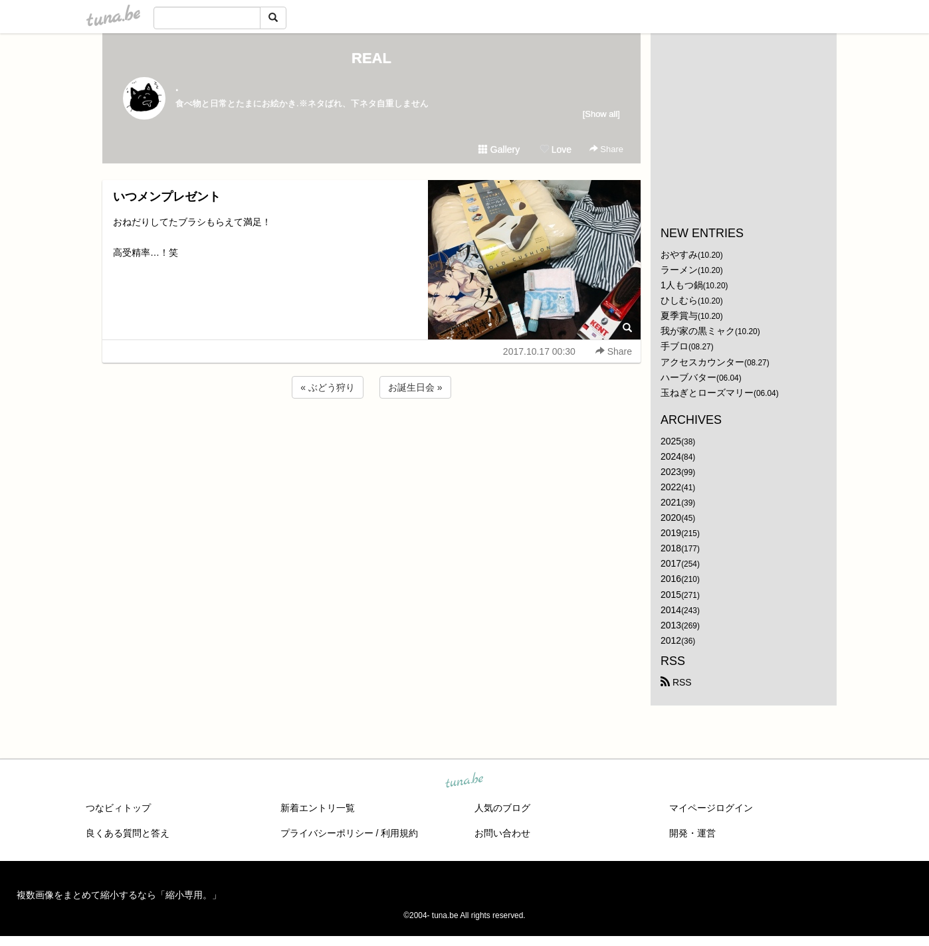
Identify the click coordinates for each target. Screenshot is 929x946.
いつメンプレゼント (167, 196)
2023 (671, 471)
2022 (671, 487)
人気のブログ (502, 808)
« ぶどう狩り (327, 387)
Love (555, 149)
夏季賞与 (679, 315)
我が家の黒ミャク (698, 331)
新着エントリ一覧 (317, 808)
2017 (671, 563)
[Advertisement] (371, 437)
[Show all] (601, 114)
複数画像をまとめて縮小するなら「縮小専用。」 (119, 895)
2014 (671, 610)
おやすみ (679, 254)
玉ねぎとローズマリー (707, 392)
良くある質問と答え (127, 833)
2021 (671, 502)
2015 (671, 594)
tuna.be (463, 781)
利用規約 (399, 833)
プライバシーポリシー (326, 833)
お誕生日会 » (415, 387)
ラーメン (679, 269)
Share (606, 149)
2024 (671, 456)
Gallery (499, 149)
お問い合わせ (502, 833)
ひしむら (679, 300)
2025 (671, 441)
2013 (671, 625)
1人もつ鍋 (682, 285)
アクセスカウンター (702, 362)
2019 (671, 532)
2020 (671, 517)
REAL (371, 58)
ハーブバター (688, 377)
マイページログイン (711, 808)
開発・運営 (692, 833)
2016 (671, 578)
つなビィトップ (118, 808)
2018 (671, 548)
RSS (676, 682)
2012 (671, 640)
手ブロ (674, 346)
